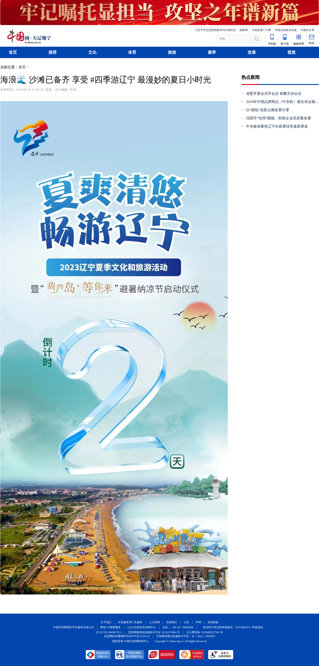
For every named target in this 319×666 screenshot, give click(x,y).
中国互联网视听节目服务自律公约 (73, 627)
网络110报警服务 (110, 627)
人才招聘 (154, 622)
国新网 (244, 30)
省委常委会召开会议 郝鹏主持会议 (273, 93)
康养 (212, 52)
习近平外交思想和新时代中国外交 (215, 30)
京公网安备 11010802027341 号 (204, 632)
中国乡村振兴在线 (286, 30)
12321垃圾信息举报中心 (141, 627)
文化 (92, 52)
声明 (198, 622)
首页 (13, 52)
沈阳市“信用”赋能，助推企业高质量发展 (278, 118)
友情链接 (213, 622)
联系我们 (171, 622)
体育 (132, 52)
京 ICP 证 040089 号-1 (109, 632)
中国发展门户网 (261, 30)
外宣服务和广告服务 (130, 622)
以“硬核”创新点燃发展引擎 (267, 110)
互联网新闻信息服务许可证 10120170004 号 (154, 632)
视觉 (291, 52)
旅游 (172, 52)
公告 (186, 622)
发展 (252, 52)
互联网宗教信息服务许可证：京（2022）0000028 (185, 636)
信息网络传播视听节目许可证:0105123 (127, 636)
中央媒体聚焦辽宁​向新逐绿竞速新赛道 (277, 126)
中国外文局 (307, 30)
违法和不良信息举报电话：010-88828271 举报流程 (233, 627)
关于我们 (106, 622)
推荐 (52, 52)
